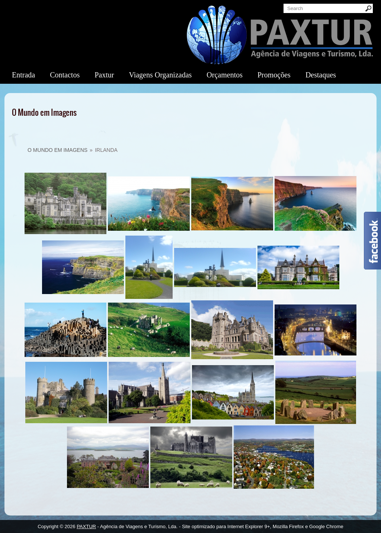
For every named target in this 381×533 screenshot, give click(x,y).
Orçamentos (224, 75)
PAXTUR (86, 526)
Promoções (274, 75)
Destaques (320, 75)
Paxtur (104, 75)
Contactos (65, 75)
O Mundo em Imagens (57, 150)
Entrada (23, 75)
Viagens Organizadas (160, 75)
